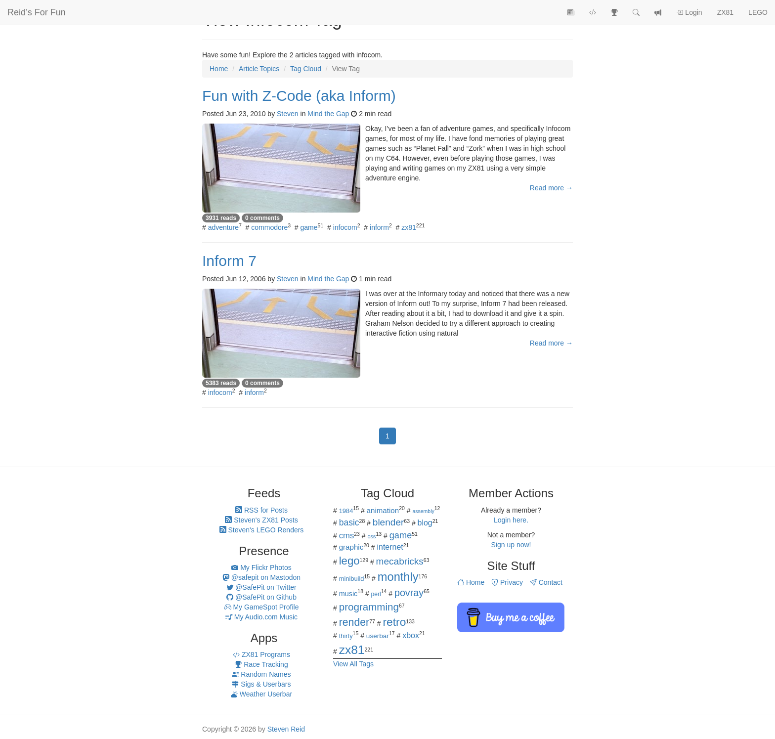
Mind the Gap (328, 114)
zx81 (408, 227)
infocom (345, 227)
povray (409, 592)
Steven (288, 114)
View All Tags (353, 664)
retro (394, 621)
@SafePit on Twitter (261, 587)
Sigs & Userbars (261, 684)
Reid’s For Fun (36, 12)
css (371, 536)
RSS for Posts (261, 510)
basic (349, 522)
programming (369, 606)
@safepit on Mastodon (261, 577)
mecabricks (400, 561)
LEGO (758, 12)
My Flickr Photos (261, 567)
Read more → (551, 188)
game (309, 227)
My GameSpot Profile (261, 607)
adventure (223, 227)
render (354, 622)
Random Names (261, 674)
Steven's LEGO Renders (261, 530)
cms (346, 535)
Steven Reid (286, 729)
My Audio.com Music (261, 617)
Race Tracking (261, 664)
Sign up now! (511, 545)
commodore (269, 227)
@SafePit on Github (261, 597)
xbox (410, 635)
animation (383, 510)
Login (689, 12)
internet (390, 547)
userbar (377, 636)
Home (470, 582)
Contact (546, 582)
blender (388, 522)
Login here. (511, 520)
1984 (346, 511)
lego (349, 561)
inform (379, 227)
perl (376, 594)
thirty (346, 636)
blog (425, 523)
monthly (398, 576)
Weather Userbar (261, 694)
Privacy (507, 582)
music (348, 594)
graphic (351, 547)
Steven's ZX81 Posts (261, 520)
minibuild (351, 578)
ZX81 (725, 12)
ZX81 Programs (261, 654)
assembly (423, 511)
